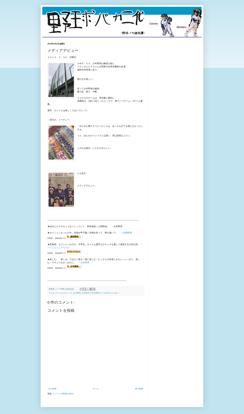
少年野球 (85, 293)
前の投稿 (139, 389)
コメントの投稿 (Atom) (63, 393)
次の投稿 (52, 389)
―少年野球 (83, 262)
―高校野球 (126, 232)
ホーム (96, 389)
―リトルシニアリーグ (58, 247)
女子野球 (77, 293)
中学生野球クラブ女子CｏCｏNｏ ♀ (105, 293)
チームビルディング (63, 293)
